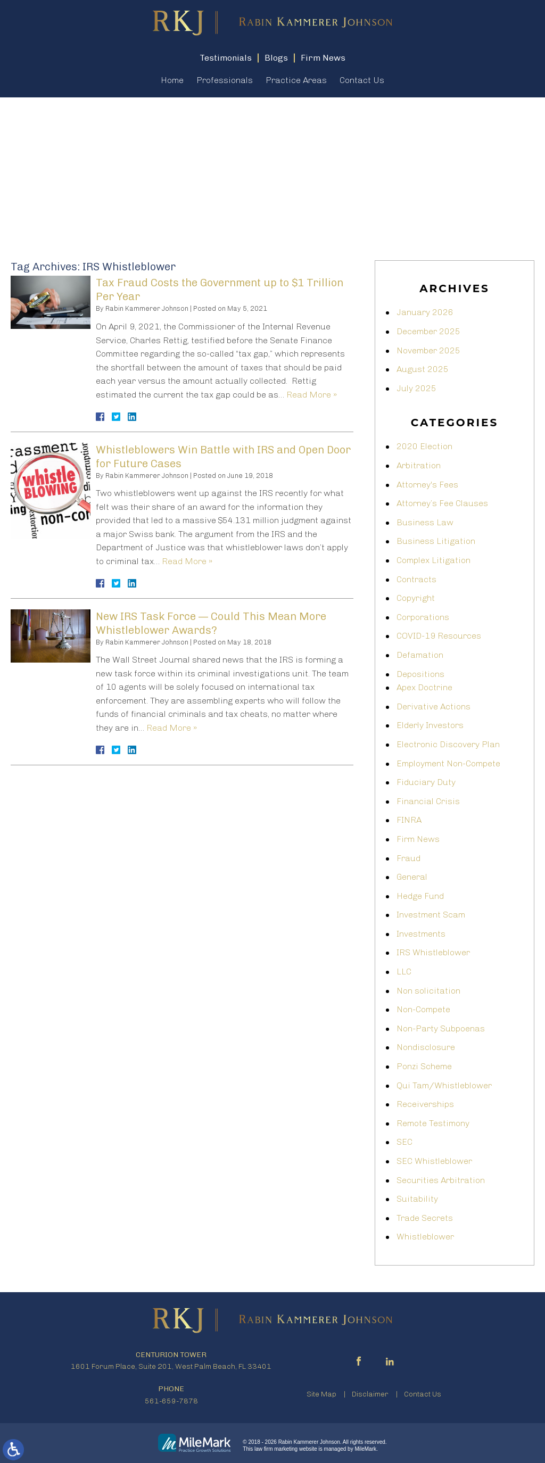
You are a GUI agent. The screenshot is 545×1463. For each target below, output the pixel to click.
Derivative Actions (433, 706)
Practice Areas (296, 80)
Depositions (420, 674)
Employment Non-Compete (448, 763)
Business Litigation (436, 541)
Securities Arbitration (441, 1180)
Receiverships (425, 1104)
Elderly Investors (430, 725)
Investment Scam (431, 915)
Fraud (408, 858)
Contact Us (362, 80)
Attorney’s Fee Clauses (442, 503)
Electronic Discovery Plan (448, 744)
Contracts (416, 579)
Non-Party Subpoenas (441, 1028)
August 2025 (423, 369)
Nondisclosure (426, 1047)
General (412, 877)
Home (172, 80)
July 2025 (416, 388)
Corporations (423, 617)
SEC (404, 1142)
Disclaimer (370, 1394)
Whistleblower (425, 1236)
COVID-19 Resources (439, 636)
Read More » (311, 395)
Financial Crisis (428, 801)
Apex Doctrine (424, 687)
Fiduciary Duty (426, 782)
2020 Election (424, 446)
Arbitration (419, 465)
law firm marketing (276, 1449)
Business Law (425, 522)
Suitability (417, 1199)
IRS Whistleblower (433, 952)
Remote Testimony (433, 1123)
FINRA (409, 820)
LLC (404, 971)
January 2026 (425, 312)
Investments (421, 934)
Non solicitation (428, 991)
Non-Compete (423, 1009)
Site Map (321, 1394)
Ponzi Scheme (424, 1066)
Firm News (418, 839)
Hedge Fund (420, 896)
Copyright (416, 598)
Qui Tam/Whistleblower (444, 1085)
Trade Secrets (425, 1218)
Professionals (224, 80)
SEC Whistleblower (434, 1161)
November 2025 (428, 350)
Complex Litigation (433, 560)
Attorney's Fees (427, 485)
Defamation (420, 655)
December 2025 (428, 331)
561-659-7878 (171, 1401)
